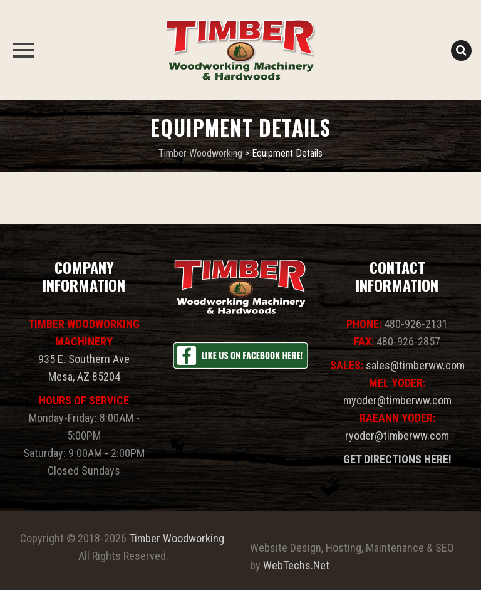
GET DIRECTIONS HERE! (397, 459)
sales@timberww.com (415, 365)
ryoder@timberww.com (397, 435)
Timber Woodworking (176, 538)
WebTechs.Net (296, 565)
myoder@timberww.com (397, 400)
